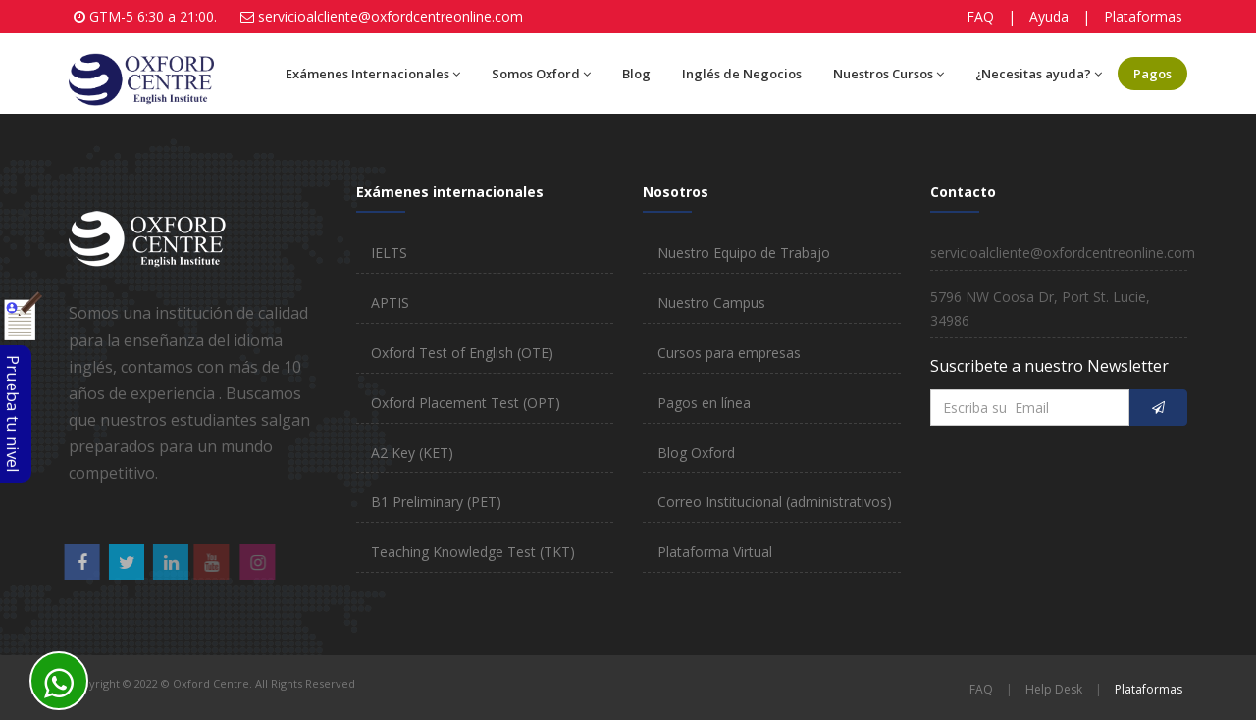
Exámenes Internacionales (373, 73)
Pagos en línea (704, 402)
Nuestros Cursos (888, 73)
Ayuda (1049, 16)
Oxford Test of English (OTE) (462, 352)
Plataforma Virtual (714, 551)
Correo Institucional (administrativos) (774, 501)
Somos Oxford (541, 73)
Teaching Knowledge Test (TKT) (473, 551)
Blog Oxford (696, 452)
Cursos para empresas (729, 352)
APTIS (390, 302)
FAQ (980, 16)
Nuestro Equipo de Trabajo (743, 252)
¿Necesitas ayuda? (1038, 73)
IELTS (389, 252)
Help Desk (1053, 689)
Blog (636, 73)
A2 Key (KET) (412, 452)
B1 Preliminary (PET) (436, 501)
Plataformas (1143, 16)
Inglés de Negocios (742, 73)
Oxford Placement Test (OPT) (465, 402)
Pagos (1152, 73)
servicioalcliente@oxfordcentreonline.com (390, 16)
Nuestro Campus (711, 302)
